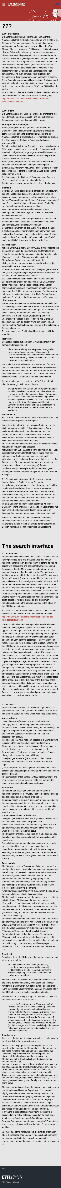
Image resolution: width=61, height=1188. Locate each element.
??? (16, 4)
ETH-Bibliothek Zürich (10, 1182)
